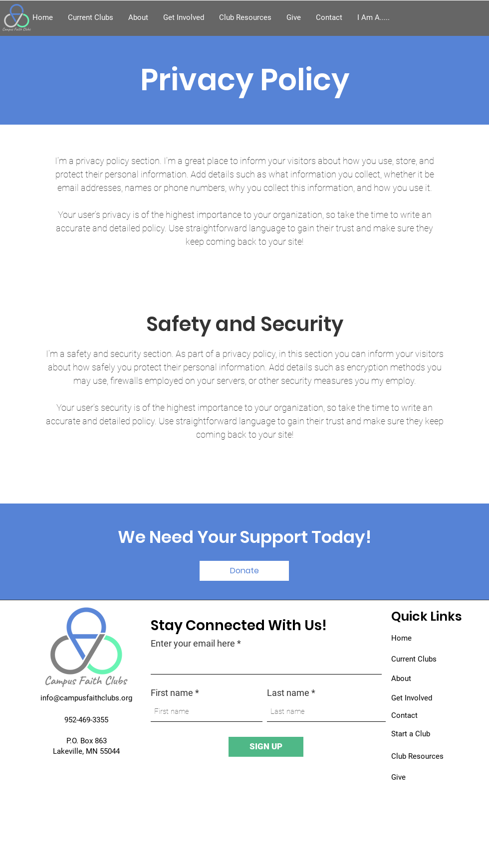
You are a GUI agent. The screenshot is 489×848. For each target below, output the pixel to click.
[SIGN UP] (266, 747)
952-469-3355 (86, 719)
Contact (404, 715)
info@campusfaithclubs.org (86, 697)
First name (172, 692)
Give (398, 777)
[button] (373, 17)
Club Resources (417, 756)
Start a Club (410, 733)
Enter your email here (193, 643)
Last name (288, 692)
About (401, 678)
